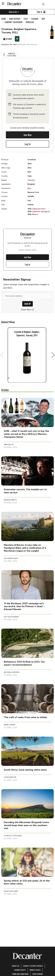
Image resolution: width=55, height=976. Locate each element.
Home (3, 18)
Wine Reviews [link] (14, 18)
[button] (9, 55)
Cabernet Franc (39, 209)
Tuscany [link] (34, 18)
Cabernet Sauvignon (41, 211)
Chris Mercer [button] (10, 777)
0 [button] (27, 355)
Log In (27, 144)
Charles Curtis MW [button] (13, 836)
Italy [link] (26, 18)
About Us (15, 965)
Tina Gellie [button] (9, 444)
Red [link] (43, 18)
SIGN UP (27, 303)
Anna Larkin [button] (9, 725)
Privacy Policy (35, 970)
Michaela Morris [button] (12, 672)
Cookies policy (20, 970)
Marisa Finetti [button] (10, 500)
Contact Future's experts (33, 965)
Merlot (35, 214)
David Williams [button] (11, 891)
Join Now (27, 135)
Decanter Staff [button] (11, 558)
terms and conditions (20, 974)
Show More (27, 310)
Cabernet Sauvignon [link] (13, 22)
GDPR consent (37, 974)
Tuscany (31, 180)
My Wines (7, 38)
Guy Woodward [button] (11, 617)
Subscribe (14, 11)
